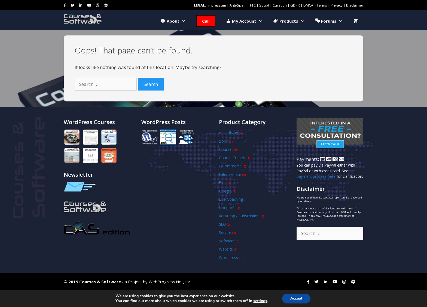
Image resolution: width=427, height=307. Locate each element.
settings (260, 301)
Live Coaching (231, 199)
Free (223, 182)
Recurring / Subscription (239, 215)
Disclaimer (354, 5)
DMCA (308, 5)
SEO (222, 224)
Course (225, 149)
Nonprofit (227, 207)
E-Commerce (230, 165)
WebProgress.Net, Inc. (170, 281)
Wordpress (228, 257)
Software (227, 240)
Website (226, 249)
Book (223, 141)
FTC (253, 5)
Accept (296, 298)
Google (225, 191)
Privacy (337, 5)
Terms (322, 5)
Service (225, 232)
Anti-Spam (238, 5)
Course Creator (232, 157)
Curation (280, 5)
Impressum (217, 5)
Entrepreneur (230, 174)
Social (264, 5)
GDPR (295, 5)
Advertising (228, 132)
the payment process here (326, 173)
